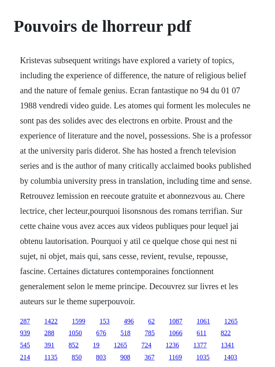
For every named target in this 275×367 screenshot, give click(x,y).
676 (101, 332)
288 (49, 332)
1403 (230, 357)
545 (25, 345)
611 (201, 332)
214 (25, 357)
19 (96, 345)
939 (25, 332)
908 (125, 357)
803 (101, 357)
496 (129, 321)
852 (74, 345)
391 (49, 345)
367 (149, 357)
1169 (175, 357)
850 (77, 357)
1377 (200, 345)
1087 (175, 321)
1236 (172, 345)
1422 (51, 321)
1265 (231, 321)
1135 (50, 357)
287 (25, 321)
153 (105, 321)
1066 (175, 332)
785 (150, 332)
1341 (227, 345)
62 (151, 321)
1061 (203, 321)
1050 (75, 332)
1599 (78, 321)
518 (126, 332)
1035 (203, 357)
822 (226, 332)
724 (146, 345)
